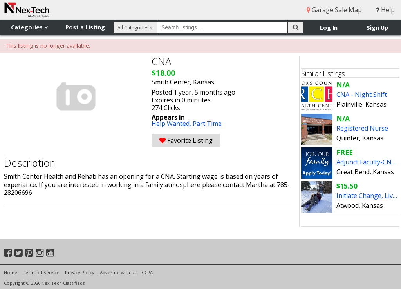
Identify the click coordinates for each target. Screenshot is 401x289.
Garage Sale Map (334, 9)
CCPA (147, 272)
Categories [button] (29, 27)
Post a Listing (85, 27)
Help (385, 9)
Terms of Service (41, 272)
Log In (329, 27)
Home (10, 272)
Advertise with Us (118, 272)
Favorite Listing (186, 140)
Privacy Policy (79, 272)
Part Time (207, 123)
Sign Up (377, 27)
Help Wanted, (172, 123)
